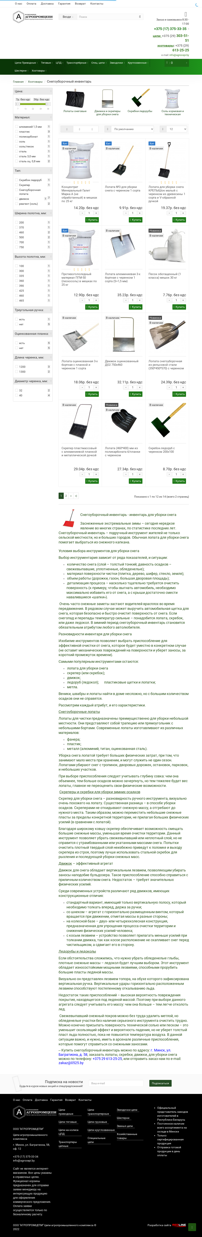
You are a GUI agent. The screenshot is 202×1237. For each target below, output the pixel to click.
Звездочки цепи (127, 1109)
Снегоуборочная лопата (28, 191)
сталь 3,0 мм (25, 156)
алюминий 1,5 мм (28, 126)
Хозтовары (39, 69)
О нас (18, 3)
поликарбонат (26, 136)
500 (19, 237)
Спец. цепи (98, 61)
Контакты (96, 3)
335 (19, 275)
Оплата (31, 3)
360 (19, 280)
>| (76, 495)
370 (19, 227)
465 (19, 300)
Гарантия (64, 3)
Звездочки (117, 61)
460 (19, 232)
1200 (20, 366)
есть (20, 319)
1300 (20, 371)
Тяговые (46, 61)
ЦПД (59, 61)
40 (18, 395)
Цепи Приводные (26, 61)
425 (19, 290)
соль (20, 141)
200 (19, 222)
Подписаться (160, 1083)
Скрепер (22, 185)
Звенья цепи (125, 1126)
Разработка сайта (167, 1225)
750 (19, 247)
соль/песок (24, 146)
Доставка (47, 3)
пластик (22, 131)
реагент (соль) (26, 203)
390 (19, 285)
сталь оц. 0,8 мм (27, 161)
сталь (21, 151)
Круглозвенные (138, 61)
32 (18, 390)
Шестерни (21, 69)
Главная (18, 81)
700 (19, 242)
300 (19, 270)
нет (19, 324)
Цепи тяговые (68, 1121)
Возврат (80, 3)
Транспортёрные (77, 61)
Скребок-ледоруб (28, 180)
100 (19, 266)
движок (22, 198)
